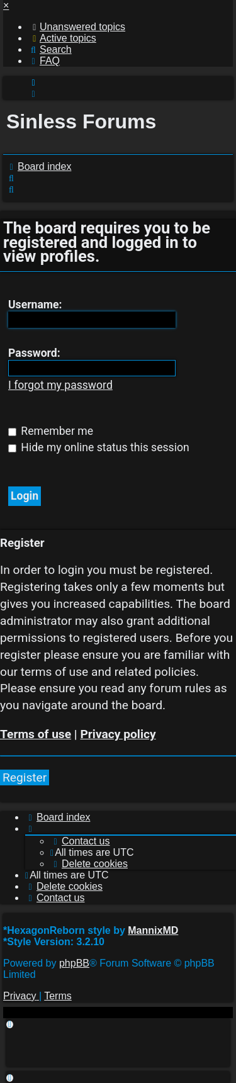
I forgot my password (60, 385)
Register (25, 777)
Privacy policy (117, 734)
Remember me (50, 431)
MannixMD (153, 930)
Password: (34, 353)
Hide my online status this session (98, 447)
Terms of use (35, 734)
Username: (35, 304)
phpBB (74, 963)
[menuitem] (76, 26)
